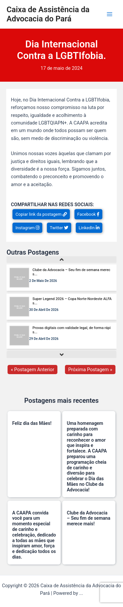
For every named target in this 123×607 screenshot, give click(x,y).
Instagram (27, 227)
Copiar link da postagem (41, 214)
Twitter (59, 227)
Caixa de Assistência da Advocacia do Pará (48, 14)
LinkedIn (89, 227)
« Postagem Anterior (32, 369)
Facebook (88, 214)
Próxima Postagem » (90, 369)
